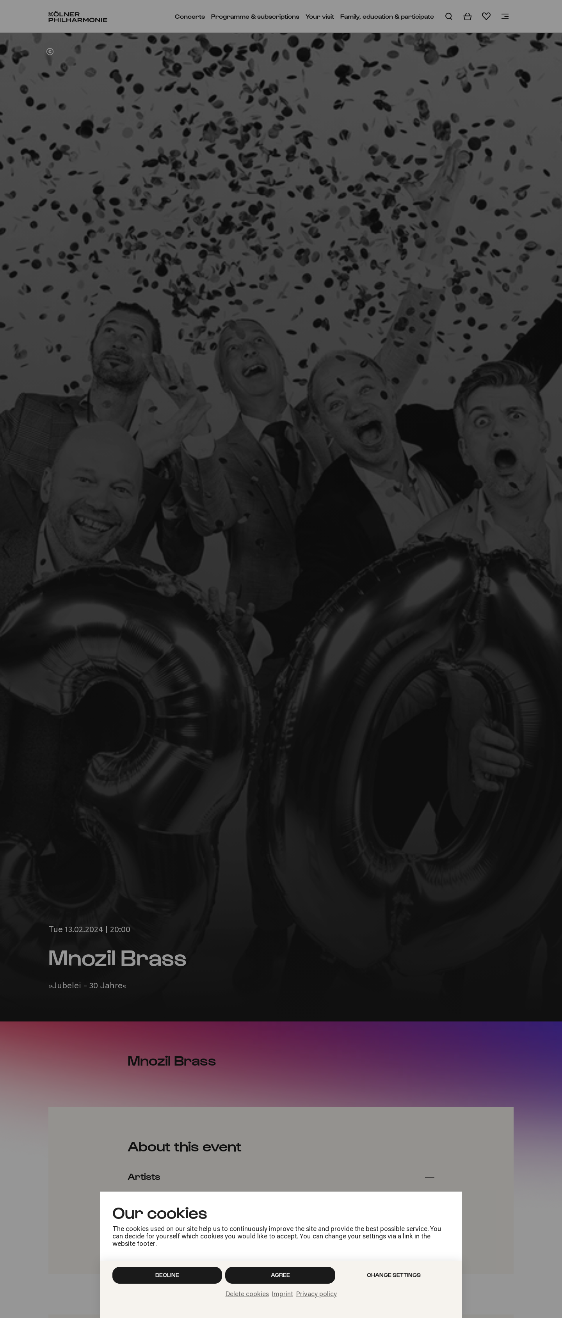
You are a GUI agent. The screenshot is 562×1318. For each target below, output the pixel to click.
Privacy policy (316, 1294)
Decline (167, 1275)
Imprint (282, 1294)
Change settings (394, 1275)
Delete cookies (247, 1294)
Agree (280, 1275)
